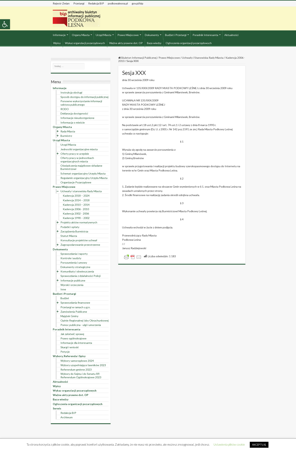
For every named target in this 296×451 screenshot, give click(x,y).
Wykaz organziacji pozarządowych (85, 43)
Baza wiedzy (154, 43)
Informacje (59, 35)
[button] (5, 24)
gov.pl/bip (137, 3)
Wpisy (57, 43)
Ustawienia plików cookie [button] (229, 444)
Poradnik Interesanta (205, 35)
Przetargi (78, 3)
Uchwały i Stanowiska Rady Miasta (202, 57)
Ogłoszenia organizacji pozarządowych (189, 43)
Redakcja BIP (96, 3)
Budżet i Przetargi (175, 35)
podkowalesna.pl (118, 3)
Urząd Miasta (103, 35)
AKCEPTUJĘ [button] (259, 444)
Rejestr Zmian (61, 3)
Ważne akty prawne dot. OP (126, 43)
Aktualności (231, 35)
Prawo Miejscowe (128, 35)
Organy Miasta (81, 35)
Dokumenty (152, 35)
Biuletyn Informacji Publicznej (137, 57)
